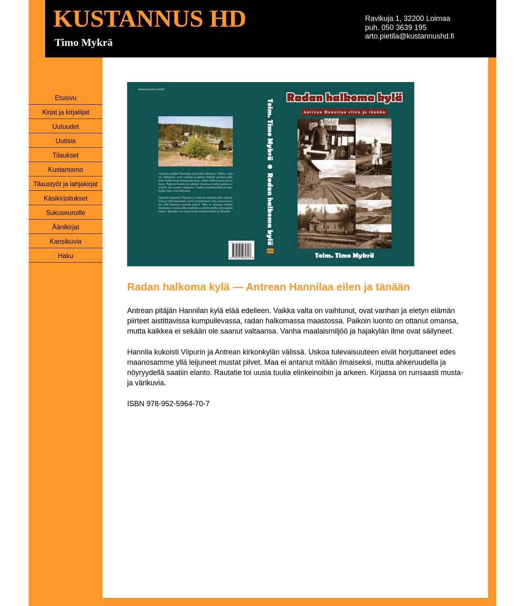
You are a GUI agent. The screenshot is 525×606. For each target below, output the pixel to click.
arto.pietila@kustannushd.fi (409, 36)
